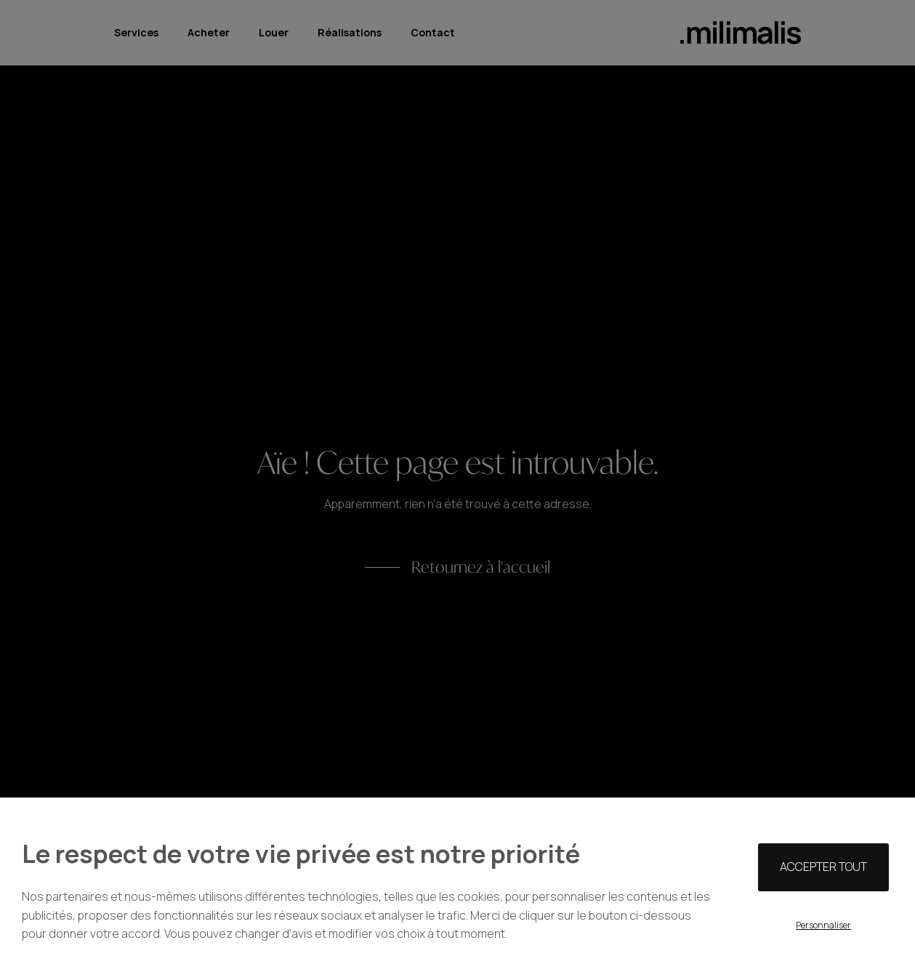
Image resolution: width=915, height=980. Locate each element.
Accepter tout (823, 867)
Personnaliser (823, 925)
